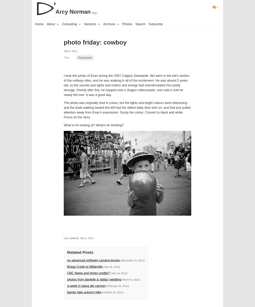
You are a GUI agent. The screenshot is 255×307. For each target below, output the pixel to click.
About (53, 24)
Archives (111, 24)
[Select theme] (215, 7)
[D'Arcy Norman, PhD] (66, 7)
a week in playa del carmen (86, 286)
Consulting (71, 24)
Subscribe (156, 24)
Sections (92, 24)
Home (39, 24)
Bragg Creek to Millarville (85, 267)
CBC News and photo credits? (88, 273)
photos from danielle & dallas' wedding (94, 279)
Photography (85, 57)
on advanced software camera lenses (93, 260)
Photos (127, 24)
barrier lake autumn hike (84, 292)
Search (140, 24)
